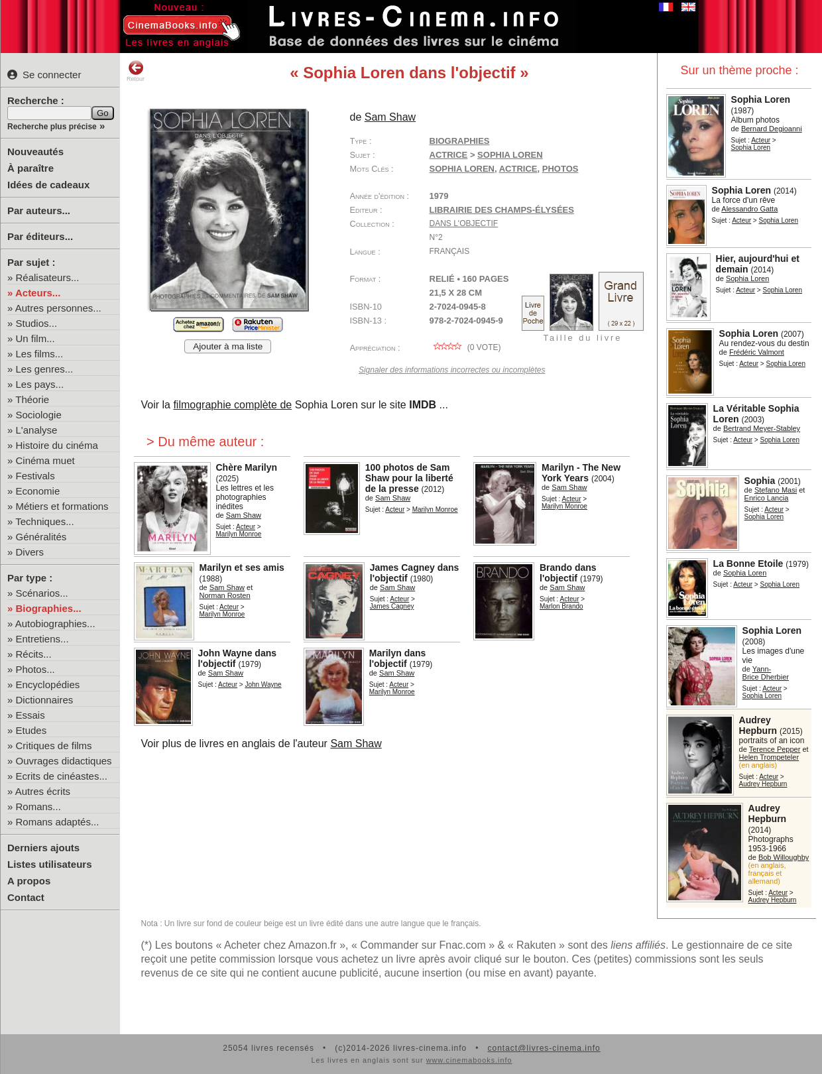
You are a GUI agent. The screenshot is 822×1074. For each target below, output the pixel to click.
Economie (38, 491)
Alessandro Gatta (749, 209)
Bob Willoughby (783, 857)
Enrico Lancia (766, 498)
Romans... (38, 806)
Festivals (35, 475)
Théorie (32, 399)
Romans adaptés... (57, 821)
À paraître (30, 168)
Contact (25, 897)
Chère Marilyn (247, 467)
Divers (30, 552)
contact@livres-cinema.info (543, 1048)
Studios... (37, 323)
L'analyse (37, 430)
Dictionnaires (45, 699)
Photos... (35, 669)
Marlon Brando (561, 606)
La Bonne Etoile (748, 563)
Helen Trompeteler (769, 757)
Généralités (41, 536)
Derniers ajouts (43, 847)
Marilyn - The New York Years (581, 472)
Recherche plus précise (52, 126)
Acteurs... (37, 292)
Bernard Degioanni (771, 129)
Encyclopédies (48, 684)
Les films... (40, 353)
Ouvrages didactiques (64, 760)
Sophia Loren (760, 99)
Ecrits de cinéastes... (61, 776)
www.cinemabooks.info (469, 1060)
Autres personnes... (58, 308)
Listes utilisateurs (49, 864)
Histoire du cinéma (57, 445)
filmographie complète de (232, 404)
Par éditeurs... (40, 236)
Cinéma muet (45, 460)
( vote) (465, 347)
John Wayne (263, 684)
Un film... (35, 338)
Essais (30, 715)
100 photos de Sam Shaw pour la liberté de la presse (409, 478)
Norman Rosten (225, 595)
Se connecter (44, 74)
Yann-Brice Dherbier (765, 673)
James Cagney (392, 606)
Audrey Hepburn (758, 725)
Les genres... (45, 369)
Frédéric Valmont (756, 352)
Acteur (760, 140)
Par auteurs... (38, 210)
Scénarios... (42, 593)
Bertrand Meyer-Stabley (761, 428)
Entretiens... (42, 638)
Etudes (31, 730)
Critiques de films (54, 745)
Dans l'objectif (464, 223)
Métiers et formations (62, 506)
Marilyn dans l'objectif (397, 658)
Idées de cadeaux (48, 184)
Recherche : (35, 100)
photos (560, 169)
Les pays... (40, 384)
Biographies (460, 141)
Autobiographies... (55, 623)
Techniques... (44, 521)
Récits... (34, 654)
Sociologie (39, 414)
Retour (136, 71)
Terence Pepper (775, 749)
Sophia (760, 480)
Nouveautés (35, 151)
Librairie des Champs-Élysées (502, 210)
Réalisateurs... (48, 277)
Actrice (449, 155)
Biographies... (49, 608)
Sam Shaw (390, 117)
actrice (518, 169)
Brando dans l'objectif (568, 572)
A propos (28, 880)
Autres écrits (42, 791)
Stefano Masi (775, 490)
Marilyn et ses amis (242, 567)
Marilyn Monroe (239, 534)
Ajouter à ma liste (228, 346)
